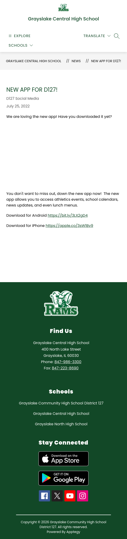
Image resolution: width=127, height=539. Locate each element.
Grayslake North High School (61, 424)
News (76, 61)
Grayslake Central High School (33, 61)
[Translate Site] (97, 36)
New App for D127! (106, 61)
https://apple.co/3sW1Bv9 (69, 225)
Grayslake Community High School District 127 (61, 403)
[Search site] (117, 36)
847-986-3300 (67, 362)
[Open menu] (19, 36)
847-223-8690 (65, 368)
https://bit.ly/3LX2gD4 (68, 215)
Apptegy (73, 531)
